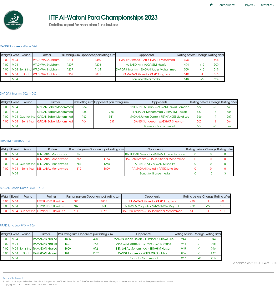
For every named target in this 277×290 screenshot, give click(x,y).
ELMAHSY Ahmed (129, 60)
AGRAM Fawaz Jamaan (173, 107)
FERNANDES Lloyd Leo (175, 116)
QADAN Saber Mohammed (158, 69)
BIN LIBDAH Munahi (141, 107)
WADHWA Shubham (46, 60)
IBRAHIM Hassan (176, 112)
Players (249, 5)
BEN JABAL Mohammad (147, 112)
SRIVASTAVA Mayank (166, 206)
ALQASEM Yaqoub (137, 206)
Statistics (267, 5)
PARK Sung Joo (160, 74)
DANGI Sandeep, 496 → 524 (18, 46)
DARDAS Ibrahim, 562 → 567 (18, 93)
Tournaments (228, 5)
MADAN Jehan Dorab (143, 116)
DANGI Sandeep (145, 121)
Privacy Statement (13, 278)
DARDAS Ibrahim (127, 69)
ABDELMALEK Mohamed (159, 60)
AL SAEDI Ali (133, 64)
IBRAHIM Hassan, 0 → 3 (15, 140)
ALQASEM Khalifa (155, 64)
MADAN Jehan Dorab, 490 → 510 (21, 188)
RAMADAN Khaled (135, 74)
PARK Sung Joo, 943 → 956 (17, 225)
